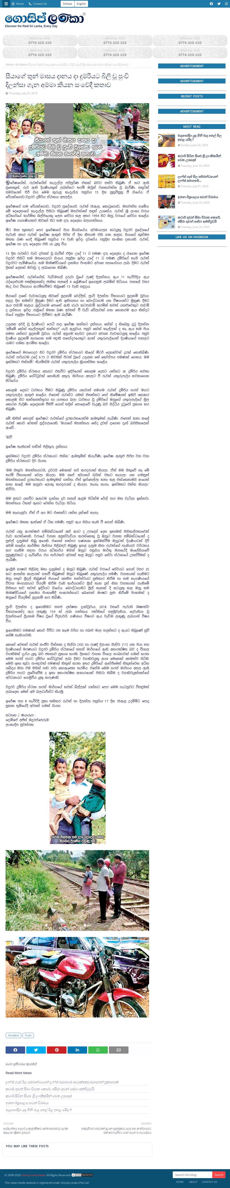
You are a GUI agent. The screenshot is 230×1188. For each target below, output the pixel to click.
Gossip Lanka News (34, 1175)
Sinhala (67, 4)
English (81, 4)
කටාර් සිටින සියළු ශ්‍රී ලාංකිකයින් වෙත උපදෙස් (39, 1096)
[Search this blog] (192, 1174)
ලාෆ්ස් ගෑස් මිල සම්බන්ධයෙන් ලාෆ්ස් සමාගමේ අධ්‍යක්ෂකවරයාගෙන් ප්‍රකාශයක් (62, 1082)
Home (17, 4)
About (193, 1182)
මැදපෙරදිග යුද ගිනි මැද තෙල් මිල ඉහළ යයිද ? (39, 1110)
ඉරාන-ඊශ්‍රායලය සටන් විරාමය (27, 1103)
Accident (20, 64)
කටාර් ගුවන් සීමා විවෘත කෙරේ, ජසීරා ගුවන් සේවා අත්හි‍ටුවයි (50, 1089)
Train (28, 1035)
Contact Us (37, 4)
